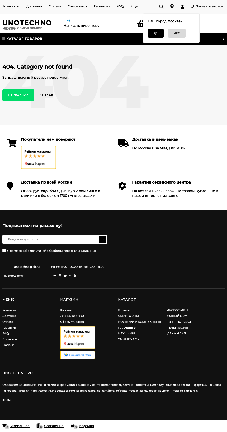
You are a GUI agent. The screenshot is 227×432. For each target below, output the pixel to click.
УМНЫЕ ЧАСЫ (128, 339)
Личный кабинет (72, 316)
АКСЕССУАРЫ (177, 310)
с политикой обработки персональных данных (62, 250)
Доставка (34, 6)
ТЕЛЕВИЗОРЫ (177, 327)
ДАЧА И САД (176, 333)
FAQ (120, 6)
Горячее (124, 310)
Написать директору (81, 26)
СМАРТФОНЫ (128, 316)
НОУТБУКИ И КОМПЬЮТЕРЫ (139, 321)
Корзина (66, 310)
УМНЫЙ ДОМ (177, 316)
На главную (18, 95)
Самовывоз (77, 6)
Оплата (55, 6)
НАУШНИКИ (127, 333)
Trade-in (8, 345)
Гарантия (102, 6)
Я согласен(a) (49, 250)
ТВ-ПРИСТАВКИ (179, 321)
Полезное (9, 339)
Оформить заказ (72, 321)
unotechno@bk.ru (27, 267)
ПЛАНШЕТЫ (127, 327)
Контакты (11, 6)
